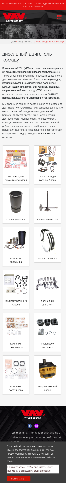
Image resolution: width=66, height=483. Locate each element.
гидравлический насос (47, 388)
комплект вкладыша (16, 260)
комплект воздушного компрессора (15, 389)
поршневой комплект (47, 345)
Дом (13, 41)
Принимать (17, 478)
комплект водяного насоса (16, 302)
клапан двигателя (47, 219)
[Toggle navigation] (59, 17)
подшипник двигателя (47, 302)
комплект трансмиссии (15, 345)
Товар (20, 41)
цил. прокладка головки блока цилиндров (47, 179)
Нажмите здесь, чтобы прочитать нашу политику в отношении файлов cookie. (30, 469)
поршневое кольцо (47, 258)
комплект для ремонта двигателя (16, 178)
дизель (28, 41)
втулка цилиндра (16, 219)
